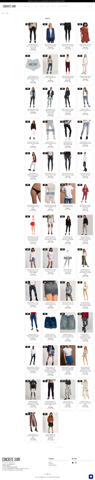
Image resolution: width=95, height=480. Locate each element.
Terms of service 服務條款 (39, 477)
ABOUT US (53, 6)
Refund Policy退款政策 (56, 477)
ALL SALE (36, 6)
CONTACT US (51, 463)
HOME (20, 6)
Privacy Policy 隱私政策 (48, 477)
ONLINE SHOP (27, 6)
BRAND (42, 6)
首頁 (3, 13)
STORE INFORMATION (62, 6)
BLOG (47, 6)
